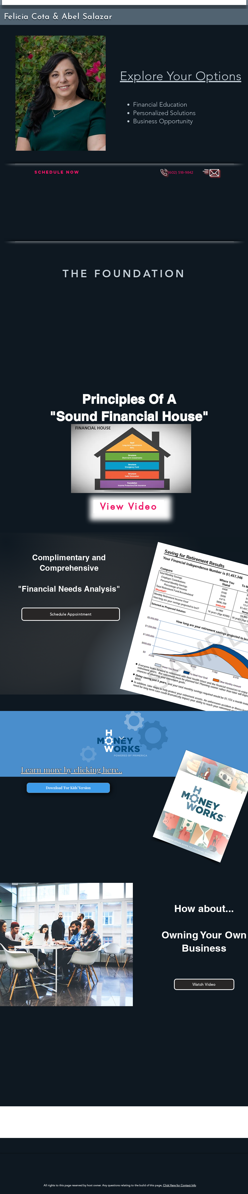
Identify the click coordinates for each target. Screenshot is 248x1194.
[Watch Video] (204, 984)
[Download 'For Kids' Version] (68, 788)
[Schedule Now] (57, 172)
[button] (180, 172)
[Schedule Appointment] (70, 614)
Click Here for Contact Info (179, 1185)
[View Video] (128, 506)
